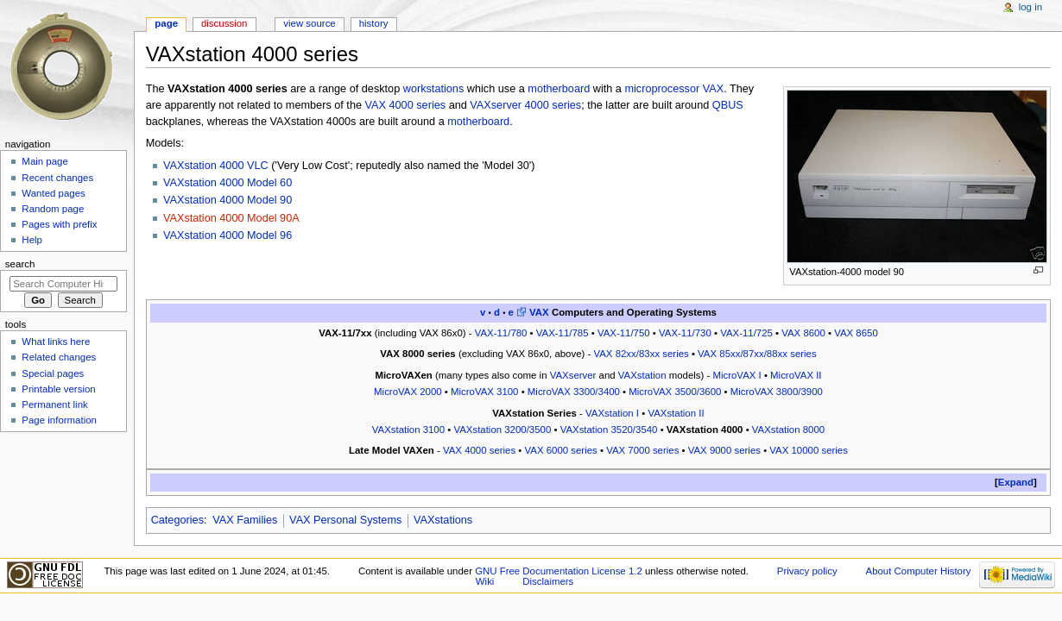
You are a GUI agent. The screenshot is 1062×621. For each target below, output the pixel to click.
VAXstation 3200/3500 (502, 429)
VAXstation (642, 375)
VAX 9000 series (724, 450)
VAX (713, 89)
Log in (1030, 7)
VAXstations (443, 520)
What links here (56, 341)
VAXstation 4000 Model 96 (227, 235)
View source (309, 23)
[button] (1016, 482)
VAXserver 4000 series (525, 105)
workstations (434, 89)
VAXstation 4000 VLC (216, 166)
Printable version (58, 389)
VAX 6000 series (561, 450)
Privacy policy (807, 571)
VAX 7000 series (642, 450)
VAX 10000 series (808, 450)
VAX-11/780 (501, 333)
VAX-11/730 (685, 333)
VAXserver (573, 375)
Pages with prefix (59, 224)
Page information (59, 420)
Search (20, 264)
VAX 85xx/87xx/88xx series (757, 353)
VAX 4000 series (405, 105)
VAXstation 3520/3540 (609, 429)
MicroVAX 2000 (408, 391)
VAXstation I (612, 413)
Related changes (59, 357)
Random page (53, 209)
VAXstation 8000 (788, 429)
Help (32, 240)
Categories (177, 520)
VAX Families (244, 520)
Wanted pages (53, 193)
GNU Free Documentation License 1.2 (558, 571)
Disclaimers (547, 581)
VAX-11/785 (562, 333)
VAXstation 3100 (408, 429)
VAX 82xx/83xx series (640, 353)
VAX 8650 (856, 333)
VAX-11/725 (746, 333)
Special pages (53, 373)
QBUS (727, 105)
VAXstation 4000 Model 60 (227, 183)
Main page (45, 161)
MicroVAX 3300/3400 (574, 391)
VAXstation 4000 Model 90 (227, 200)
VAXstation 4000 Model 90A (231, 218)
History (374, 23)
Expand (1016, 482)
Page (166, 23)
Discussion (224, 23)
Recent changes (57, 177)
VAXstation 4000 (705, 429)
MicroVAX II (795, 375)
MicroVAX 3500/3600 (675, 391)
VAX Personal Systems (345, 520)
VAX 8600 (803, 333)
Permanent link (54, 404)
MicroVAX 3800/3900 (776, 391)
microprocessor (661, 89)
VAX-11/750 (623, 333)
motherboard (559, 89)
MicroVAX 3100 (485, 391)
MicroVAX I (736, 375)
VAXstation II (676, 413)
